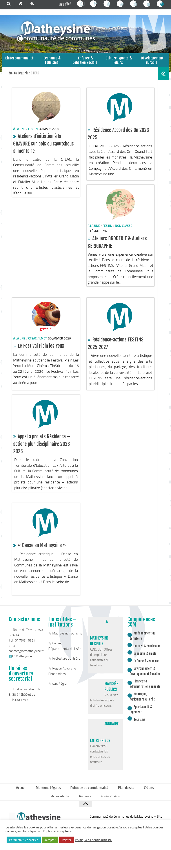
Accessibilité (61, 804)
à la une (19, 134)
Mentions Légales (50, 794)
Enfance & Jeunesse (146, 667)
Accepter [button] (50, 840)
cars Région (60, 689)
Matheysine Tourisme (67, 639)
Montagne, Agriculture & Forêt (142, 702)
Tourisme (139, 725)
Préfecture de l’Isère (66, 664)
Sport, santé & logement (141, 715)
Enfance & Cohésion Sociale (85, 64)
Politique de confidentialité (90, 794)
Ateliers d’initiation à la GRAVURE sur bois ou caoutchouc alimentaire (43, 149)
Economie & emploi (145, 659)
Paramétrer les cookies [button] (23, 840)
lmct (43, 344)
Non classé (123, 231)
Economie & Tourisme (52, 64)
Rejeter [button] (66, 840)
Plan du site (126, 794)
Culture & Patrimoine (147, 652)
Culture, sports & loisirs (119, 64)
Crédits (147, 794)
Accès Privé (107, 804)
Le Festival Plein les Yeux (41, 352)
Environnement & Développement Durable (145, 677)
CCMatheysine (20, 662)
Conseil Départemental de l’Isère (65, 652)
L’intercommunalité (19, 62)
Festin (33, 134)
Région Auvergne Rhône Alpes (62, 677)
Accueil (24, 794)
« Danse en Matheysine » (42, 551)
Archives (84, 804)
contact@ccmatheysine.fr (26, 657)
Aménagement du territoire (142, 641)
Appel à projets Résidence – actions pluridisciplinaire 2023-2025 (42, 449)
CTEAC (32, 344)
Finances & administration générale (145, 689)
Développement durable (152, 64)
